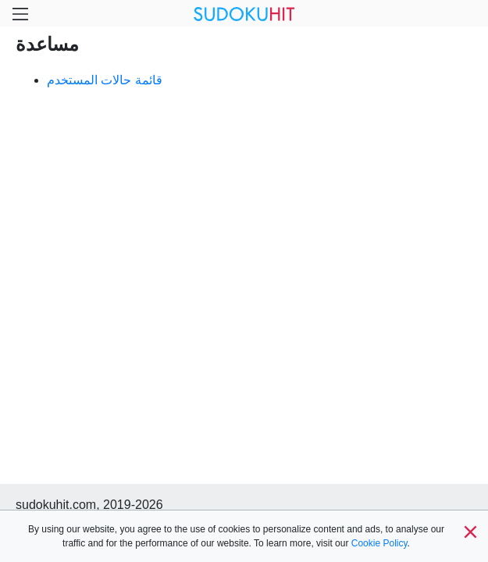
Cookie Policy (379, 543)
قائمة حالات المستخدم (104, 80)
